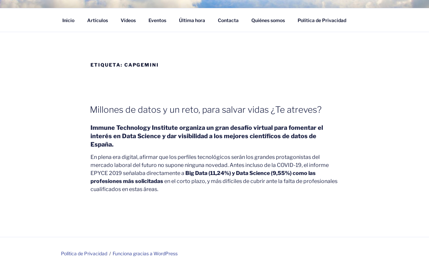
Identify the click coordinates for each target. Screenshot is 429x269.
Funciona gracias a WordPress (145, 253)
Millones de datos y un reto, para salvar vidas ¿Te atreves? (206, 109)
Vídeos (128, 20)
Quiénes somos (268, 20)
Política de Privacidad (322, 20)
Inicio (68, 20)
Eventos (157, 20)
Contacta (228, 20)
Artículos (97, 20)
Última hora (192, 20)
